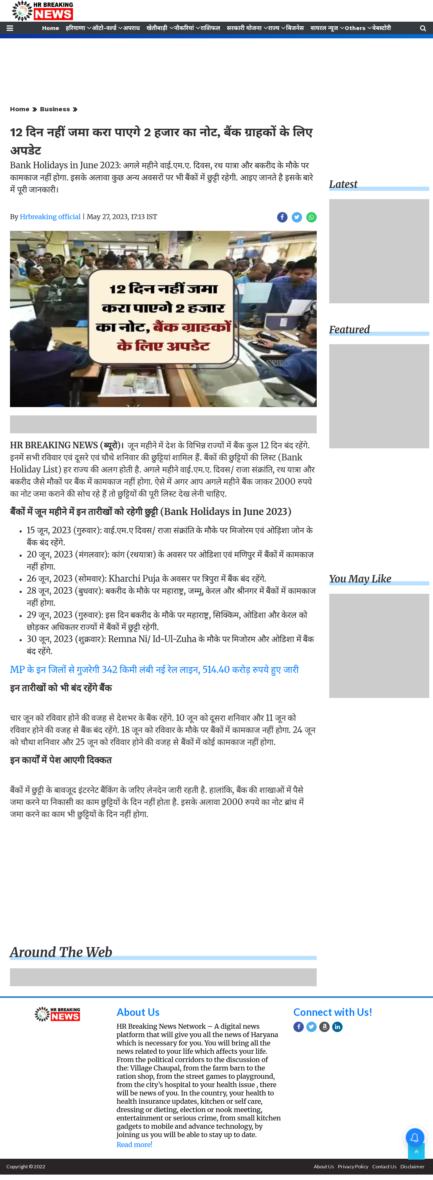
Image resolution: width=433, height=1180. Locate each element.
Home (49, 28)
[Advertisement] (161, 883)
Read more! (135, 1144)
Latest (343, 184)
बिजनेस (296, 28)
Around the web (61, 952)
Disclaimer (412, 1166)
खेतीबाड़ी (156, 28)
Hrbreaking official (50, 216)
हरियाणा (75, 28)
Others (355, 28)
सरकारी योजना (244, 28)
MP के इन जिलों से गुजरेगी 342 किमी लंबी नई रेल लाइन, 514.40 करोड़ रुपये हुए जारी (154, 669)
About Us (138, 1012)
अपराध (131, 28)
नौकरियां (184, 28)
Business (55, 109)
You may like (360, 578)
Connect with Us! (333, 1012)
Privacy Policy (353, 1166)
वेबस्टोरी (382, 28)
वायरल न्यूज (325, 28)
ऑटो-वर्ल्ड (103, 28)
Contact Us (384, 1166)
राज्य (274, 28)
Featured (349, 329)
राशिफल (210, 28)
